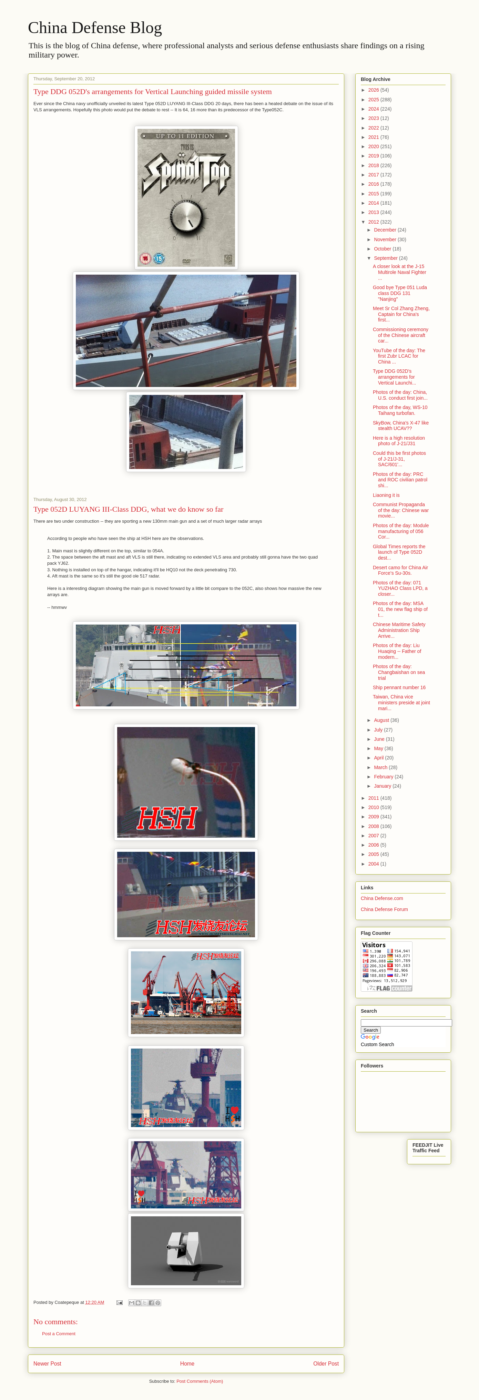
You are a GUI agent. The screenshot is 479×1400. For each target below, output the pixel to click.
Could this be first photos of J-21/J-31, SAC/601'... (399, 459)
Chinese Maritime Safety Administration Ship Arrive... (399, 630)
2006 (374, 845)
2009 (374, 816)
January (383, 786)
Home (187, 1364)
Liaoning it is (386, 495)
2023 (374, 118)
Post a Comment (58, 1333)
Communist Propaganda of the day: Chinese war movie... (401, 510)
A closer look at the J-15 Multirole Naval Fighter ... (399, 272)
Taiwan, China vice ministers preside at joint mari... (401, 702)
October (383, 249)
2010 (374, 807)
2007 (374, 835)
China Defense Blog (95, 27)
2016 (374, 184)
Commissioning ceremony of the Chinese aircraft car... (400, 335)
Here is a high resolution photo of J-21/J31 (399, 441)
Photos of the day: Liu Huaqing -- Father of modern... (397, 651)
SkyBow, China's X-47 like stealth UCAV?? (401, 425)
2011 (374, 798)
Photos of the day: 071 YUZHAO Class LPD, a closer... (400, 588)
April (379, 757)
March (381, 767)
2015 (374, 193)
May (379, 748)
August (382, 720)
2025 (374, 99)
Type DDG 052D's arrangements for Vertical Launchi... (394, 377)
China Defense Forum (384, 909)
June (380, 739)
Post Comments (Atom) (199, 1381)
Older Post (326, 1364)
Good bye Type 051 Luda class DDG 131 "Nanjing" (400, 293)
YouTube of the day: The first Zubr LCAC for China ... (399, 356)
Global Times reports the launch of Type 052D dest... (399, 552)
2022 (374, 128)
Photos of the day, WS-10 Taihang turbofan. (400, 410)
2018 (374, 165)
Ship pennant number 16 (399, 687)
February (384, 776)
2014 (374, 203)
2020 (374, 146)
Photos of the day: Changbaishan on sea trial (399, 672)
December (385, 230)
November (385, 239)
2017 (374, 174)
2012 (374, 222)
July (379, 730)
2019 (374, 156)
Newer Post (47, 1364)
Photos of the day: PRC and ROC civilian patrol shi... (400, 480)
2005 (374, 854)
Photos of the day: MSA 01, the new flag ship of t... (400, 609)
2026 (374, 90)
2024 (374, 109)
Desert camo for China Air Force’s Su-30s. (400, 570)
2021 (374, 137)
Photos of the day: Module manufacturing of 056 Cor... (401, 531)
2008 (374, 826)
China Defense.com (382, 898)
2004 (374, 864)
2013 (374, 212)
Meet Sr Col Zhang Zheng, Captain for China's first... (401, 314)
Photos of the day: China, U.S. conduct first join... (400, 395)
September (386, 258)
